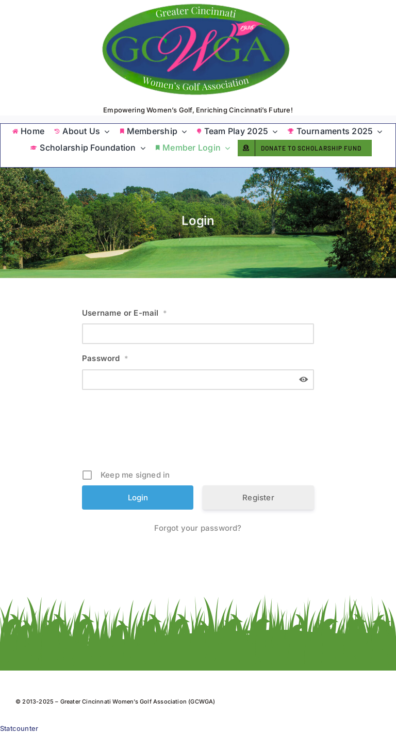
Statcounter (19, 728)
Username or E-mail (124, 313)
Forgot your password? (197, 528)
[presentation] (199, 433)
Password (105, 358)
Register (258, 497)
